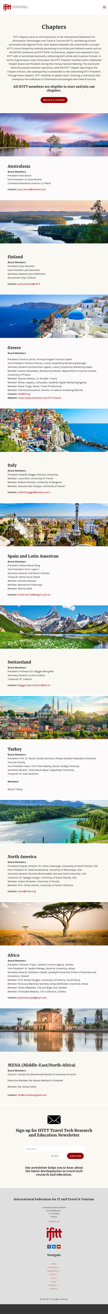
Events (54, 1278)
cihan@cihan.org (27, 891)
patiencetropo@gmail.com (32, 997)
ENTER (52, 1275)
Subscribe (75, 1155)
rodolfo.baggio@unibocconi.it (34, 492)
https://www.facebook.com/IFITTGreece (39, 397)
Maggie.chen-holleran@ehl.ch (34, 685)
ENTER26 (54, 1289)
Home (53, 1264)
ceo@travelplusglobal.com (32, 1095)
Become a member (54, 100)
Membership (52, 1271)
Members (53, 1285)
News (54, 1282)
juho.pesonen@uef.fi (29, 283)
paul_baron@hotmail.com (32, 189)
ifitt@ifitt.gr (24, 393)
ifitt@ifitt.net (53, 1221)
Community (53, 1267)
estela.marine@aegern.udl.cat (34, 594)
